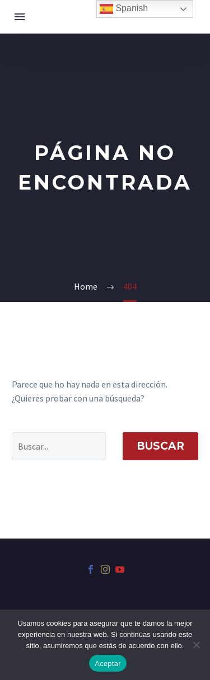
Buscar (160, 446)
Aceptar (108, 663)
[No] (196, 644)
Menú (20, 16)
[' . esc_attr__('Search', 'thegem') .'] (59, 446)
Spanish (124, 9)
